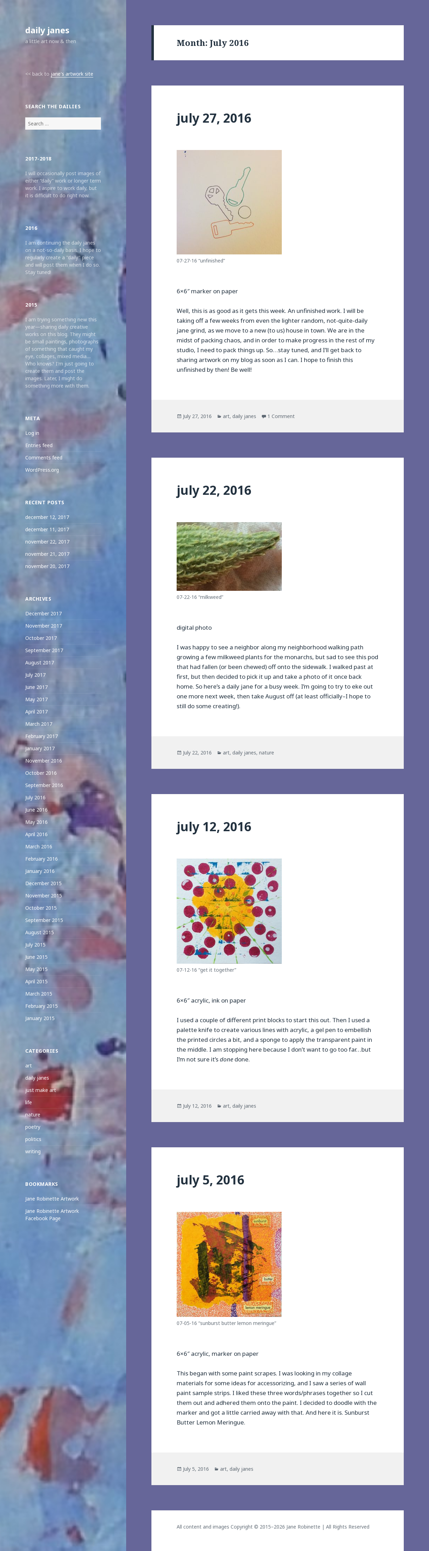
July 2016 (35, 797)
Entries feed (39, 445)
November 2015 (43, 895)
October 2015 (41, 907)
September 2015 (44, 920)
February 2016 (41, 858)
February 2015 (41, 1006)
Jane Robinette (303, 1526)
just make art (40, 1090)
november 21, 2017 (47, 554)
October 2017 (41, 638)
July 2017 (35, 674)
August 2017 (39, 662)
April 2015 (36, 981)
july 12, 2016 (214, 826)
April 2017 (36, 711)
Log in (32, 433)
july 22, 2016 (214, 490)
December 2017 (43, 613)
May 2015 (36, 969)
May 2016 (36, 822)
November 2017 (43, 625)
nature (32, 1114)
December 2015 (43, 883)
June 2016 (36, 809)
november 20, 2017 (47, 566)
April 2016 (36, 834)
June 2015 (36, 957)
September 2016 (44, 785)
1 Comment (281, 416)
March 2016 (38, 846)
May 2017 (36, 699)
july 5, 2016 (210, 1179)
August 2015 (39, 932)
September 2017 (44, 650)
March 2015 (38, 993)
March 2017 (38, 723)
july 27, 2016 (214, 118)
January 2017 (40, 748)
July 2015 (35, 944)
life (28, 1102)
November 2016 (43, 760)
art (28, 1065)
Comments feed (43, 457)
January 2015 (40, 1018)
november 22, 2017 (47, 541)
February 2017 (41, 736)
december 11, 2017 (47, 529)
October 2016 (41, 773)
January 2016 (40, 871)
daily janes (47, 30)
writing (33, 1151)
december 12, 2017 (47, 517)
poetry (32, 1126)
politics (33, 1139)
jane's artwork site (72, 73)
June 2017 (36, 687)
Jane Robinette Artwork (52, 1198)
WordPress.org (42, 469)
